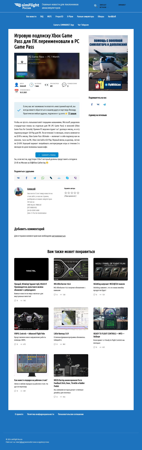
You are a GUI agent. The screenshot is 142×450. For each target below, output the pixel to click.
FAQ (41, 16)
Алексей (31, 189)
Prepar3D (59, 16)
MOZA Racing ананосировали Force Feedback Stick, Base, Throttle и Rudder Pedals (69, 383)
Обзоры (101, 16)
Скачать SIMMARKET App (63, 25)
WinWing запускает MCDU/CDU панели (109, 284)
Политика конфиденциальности (40, 414)
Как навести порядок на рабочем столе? (30, 380)
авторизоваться (58, 236)
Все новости (31, 16)
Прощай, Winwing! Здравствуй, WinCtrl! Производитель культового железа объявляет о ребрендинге (30, 287)
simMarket (122, 5)
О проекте (19, 414)
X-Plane (70, 16)
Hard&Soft (112, 16)
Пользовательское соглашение (71, 414)
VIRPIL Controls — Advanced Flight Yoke (29, 334)
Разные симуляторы (85, 16)
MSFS (49, 16)
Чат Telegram (83, 25)
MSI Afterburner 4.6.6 (62, 284)
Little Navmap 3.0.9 (61, 334)
